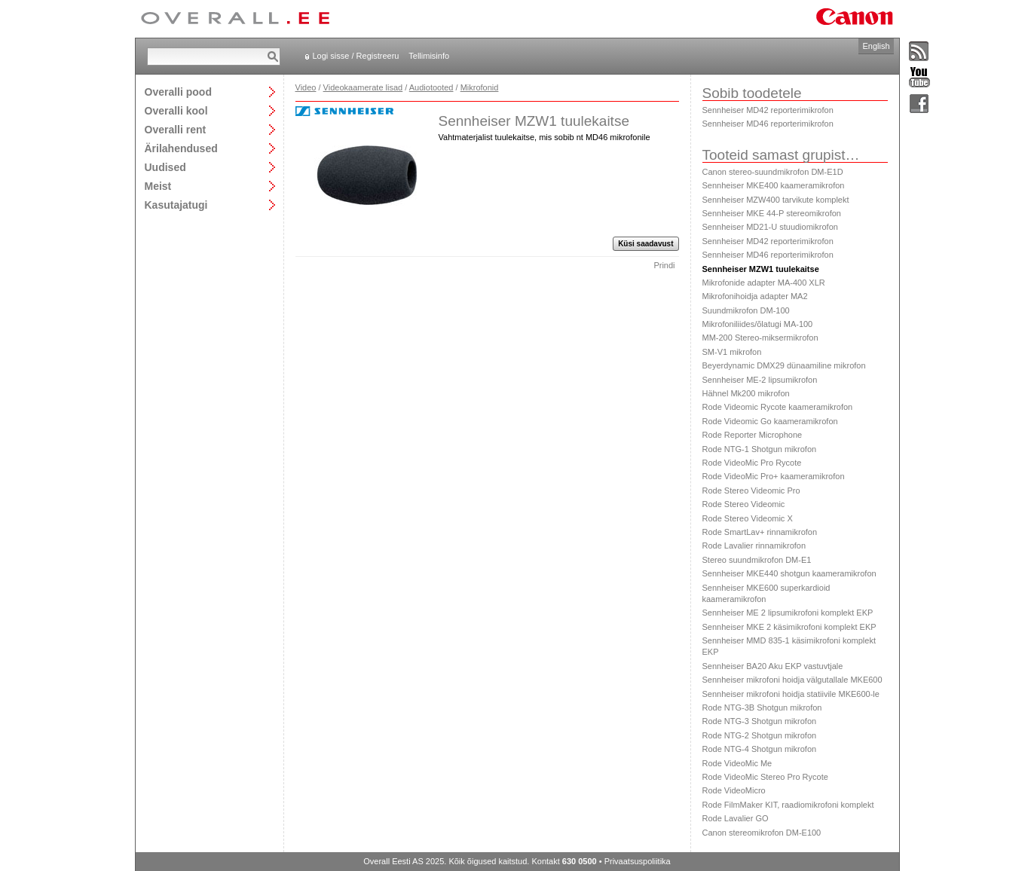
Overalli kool (176, 110)
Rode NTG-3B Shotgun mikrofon (762, 707)
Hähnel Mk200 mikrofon (746, 393)
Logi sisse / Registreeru (356, 55)
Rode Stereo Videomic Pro (751, 490)
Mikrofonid (479, 87)
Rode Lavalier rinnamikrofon (754, 545)
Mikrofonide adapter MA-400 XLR (763, 282)
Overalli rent (175, 129)
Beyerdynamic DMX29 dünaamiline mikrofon (784, 365)
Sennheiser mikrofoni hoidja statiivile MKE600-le (791, 693)
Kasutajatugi (176, 204)
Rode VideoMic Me (737, 763)
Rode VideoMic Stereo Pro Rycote (765, 776)
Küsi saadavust (645, 244)
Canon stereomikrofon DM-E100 (761, 832)
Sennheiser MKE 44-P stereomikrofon (771, 213)
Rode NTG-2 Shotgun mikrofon (759, 735)
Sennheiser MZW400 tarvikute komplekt (775, 199)
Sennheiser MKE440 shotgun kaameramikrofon (789, 573)
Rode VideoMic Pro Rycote (752, 462)
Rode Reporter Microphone (752, 434)
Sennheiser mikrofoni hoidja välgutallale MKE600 (792, 679)
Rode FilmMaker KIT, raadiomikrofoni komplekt (788, 804)
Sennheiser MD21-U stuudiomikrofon (770, 226)
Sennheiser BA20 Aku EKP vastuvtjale (772, 666)
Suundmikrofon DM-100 (746, 310)
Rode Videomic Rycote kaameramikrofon (777, 406)
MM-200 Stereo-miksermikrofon (760, 337)
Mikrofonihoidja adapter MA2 (755, 296)
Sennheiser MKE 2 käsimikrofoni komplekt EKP (789, 626)
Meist (158, 185)
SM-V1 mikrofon (732, 351)
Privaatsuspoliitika (637, 861)
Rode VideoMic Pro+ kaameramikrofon (773, 476)
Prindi (664, 265)
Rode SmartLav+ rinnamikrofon (760, 531)
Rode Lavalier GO (735, 818)
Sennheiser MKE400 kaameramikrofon (773, 185)
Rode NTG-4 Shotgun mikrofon (759, 748)
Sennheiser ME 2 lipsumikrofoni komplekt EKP (787, 612)
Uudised (165, 167)
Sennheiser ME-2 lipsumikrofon (760, 379)
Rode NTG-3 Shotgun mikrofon (759, 721)
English (875, 45)
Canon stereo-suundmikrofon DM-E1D (772, 171)
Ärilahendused (181, 148)
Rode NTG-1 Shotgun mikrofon (759, 449)
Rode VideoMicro (734, 790)
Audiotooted (431, 87)
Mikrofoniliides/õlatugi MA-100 (757, 324)
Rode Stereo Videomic (743, 504)
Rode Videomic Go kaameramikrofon (770, 421)
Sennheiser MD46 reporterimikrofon (768, 123)
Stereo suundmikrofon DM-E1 (757, 559)
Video (306, 87)
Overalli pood (178, 91)
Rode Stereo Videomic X (747, 518)
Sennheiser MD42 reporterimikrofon (768, 110)
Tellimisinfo (428, 55)
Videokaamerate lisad (363, 87)
